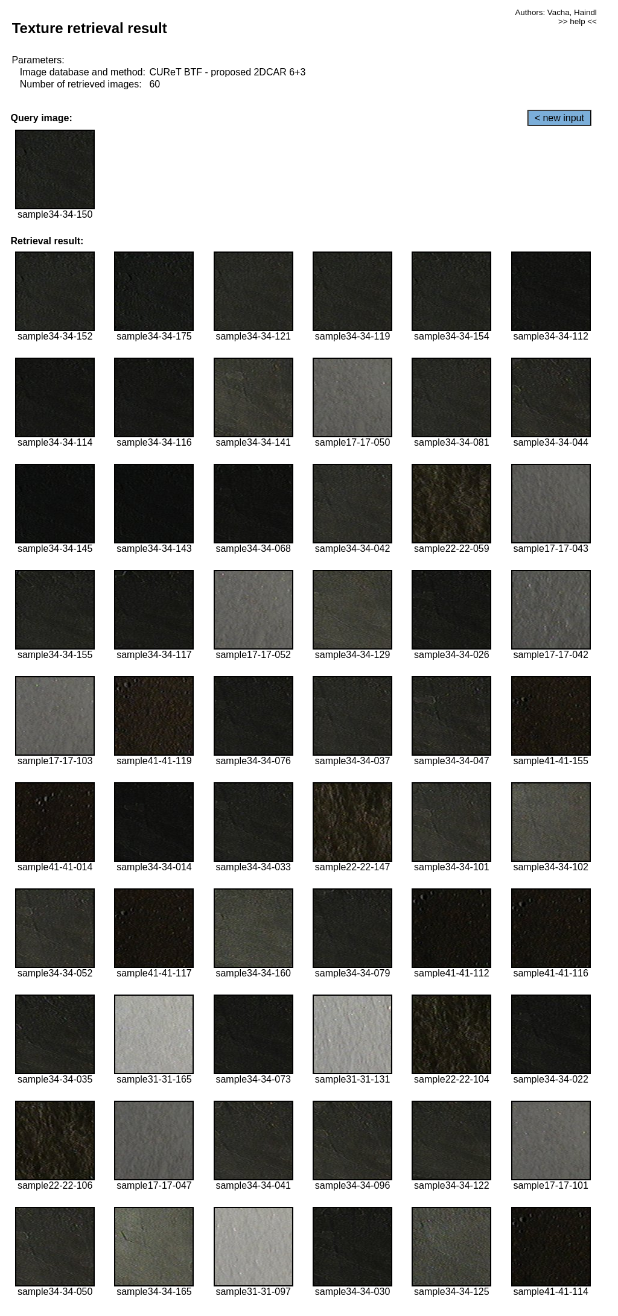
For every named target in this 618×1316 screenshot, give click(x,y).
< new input (559, 118)
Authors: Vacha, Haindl (555, 12)
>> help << (577, 21)
